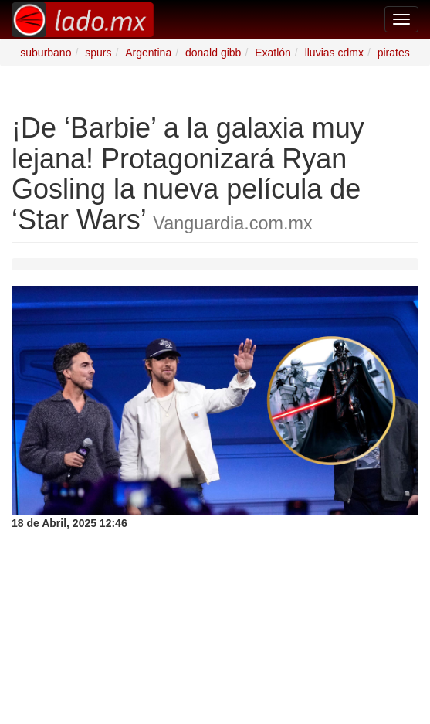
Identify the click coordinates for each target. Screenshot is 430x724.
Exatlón (273, 52)
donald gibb (213, 52)
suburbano (45, 52)
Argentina (148, 52)
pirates (394, 52)
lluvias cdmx (334, 52)
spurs (98, 52)
